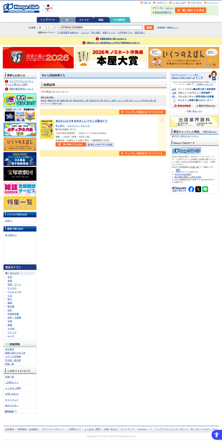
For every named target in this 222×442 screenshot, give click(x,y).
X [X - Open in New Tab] (151, 429)
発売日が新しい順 (80, 100)
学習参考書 (13, 314)
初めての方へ (12, 405)
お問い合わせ (196, 3)
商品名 (43, 100)
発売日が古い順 (96, 100)
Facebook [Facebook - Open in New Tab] (142, 429)
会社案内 (9, 429)
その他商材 (119, 19)
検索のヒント (172, 27)
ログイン (169, 8)
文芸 (10, 277)
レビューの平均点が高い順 (144, 100)
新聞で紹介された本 (15, 353)
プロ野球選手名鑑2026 (67, 32)
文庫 (10, 321)
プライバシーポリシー (52, 429)
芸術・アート (14, 284)
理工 (10, 299)
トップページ (47, 19)
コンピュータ (14, 291)
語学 (10, 310)
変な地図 (96, 32)
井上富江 (60, 125)
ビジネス (12, 288)
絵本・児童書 (14, 317)
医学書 (11, 306)
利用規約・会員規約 (28, 429)
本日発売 (9, 349)
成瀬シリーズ (109, 32)
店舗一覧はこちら (194, 111)
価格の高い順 (66, 100)
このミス (85, 32)
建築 (10, 302)
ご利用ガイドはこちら (204, 84)
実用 (10, 280)
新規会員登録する (163, 12)
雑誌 (101, 19)
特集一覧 (9, 364)
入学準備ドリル (125, 32)
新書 (10, 325)
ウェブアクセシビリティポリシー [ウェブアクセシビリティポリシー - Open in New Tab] (172, 429)
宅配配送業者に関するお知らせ (113, 39)
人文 (10, 295)
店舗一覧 (147, 3)
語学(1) (8, 221)
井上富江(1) (11, 235)
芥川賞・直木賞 (13, 360)
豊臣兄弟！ (140, 32)
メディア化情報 (13, 356)
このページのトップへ (205, 429)
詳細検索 (161, 27)
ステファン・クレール (78, 125)
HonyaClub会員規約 (182, 174)
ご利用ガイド (161, 3)
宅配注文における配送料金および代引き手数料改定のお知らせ (113, 43)
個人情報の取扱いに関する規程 (187, 177)
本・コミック (12, 273)
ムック (11, 336)
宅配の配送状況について (21, 88)
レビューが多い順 (124, 100)
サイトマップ (213, 3)
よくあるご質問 (179, 3)
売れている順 (110, 100)
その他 (11, 328)
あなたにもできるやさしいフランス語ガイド (82, 120)
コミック (84, 19)
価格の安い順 (53, 100)
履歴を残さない (210, 131)
